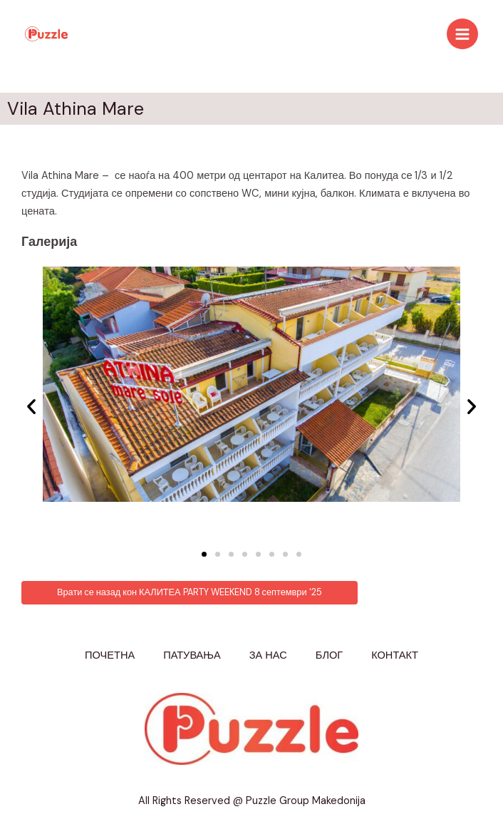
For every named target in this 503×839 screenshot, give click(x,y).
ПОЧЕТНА (110, 655)
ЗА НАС (268, 655)
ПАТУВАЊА (192, 655)
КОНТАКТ (394, 655)
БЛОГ (329, 655)
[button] (204, 554)
